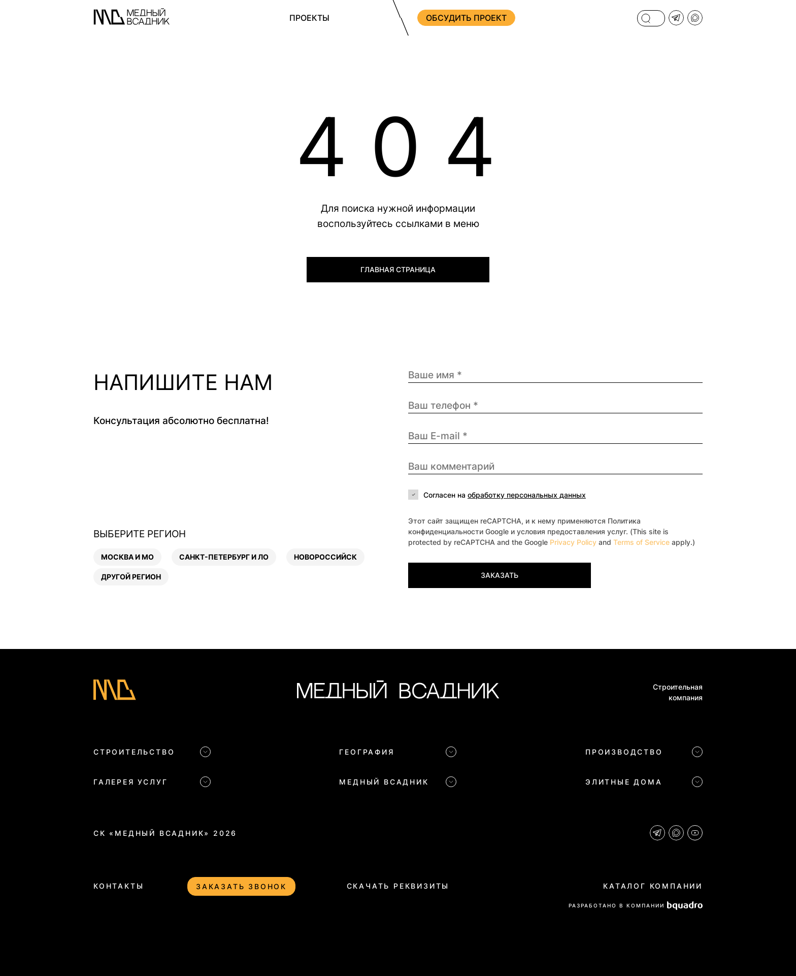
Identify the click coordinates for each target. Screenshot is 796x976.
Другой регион (131, 576)
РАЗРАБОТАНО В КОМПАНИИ (636, 905)
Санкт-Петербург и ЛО (224, 556)
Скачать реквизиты (398, 886)
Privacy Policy (573, 542)
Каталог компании (653, 886)
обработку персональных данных (527, 495)
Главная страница (398, 269)
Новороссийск (325, 556)
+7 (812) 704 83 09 (575, 18)
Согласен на (504, 495)
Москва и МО (127, 556)
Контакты (118, 886)
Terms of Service (641, 542)
